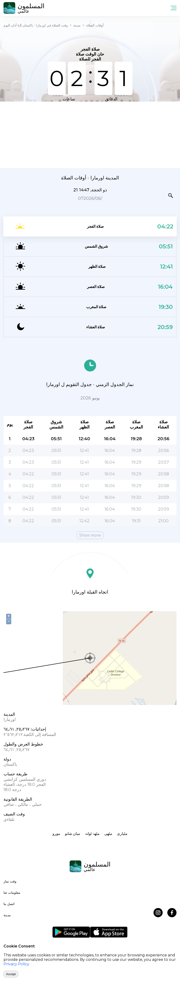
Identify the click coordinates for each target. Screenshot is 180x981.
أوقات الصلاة (95, 25)
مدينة (77, 25)
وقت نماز (10, 881)
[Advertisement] (90, 134)
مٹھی (108, 833)
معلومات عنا (12, 892)
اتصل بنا (9, 904)
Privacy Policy (16, 964)
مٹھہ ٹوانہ (92, 833)
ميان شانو (72, 833)
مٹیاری (122, 833)
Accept (11, 974)
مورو (56, 833)
